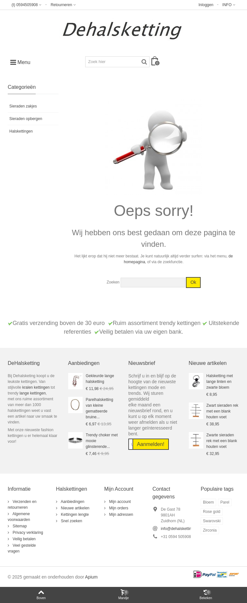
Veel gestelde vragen (22, 548)
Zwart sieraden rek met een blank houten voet (222, 411)
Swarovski (212, 521)
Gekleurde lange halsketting (100, 379)
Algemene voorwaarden (19, 517)
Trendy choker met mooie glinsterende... (102, 441)
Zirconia (210, 530)
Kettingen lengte (74, 514)
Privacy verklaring (27, 532)
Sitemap (19, 526)
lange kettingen (33, 393)
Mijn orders (118, 508)
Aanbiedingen (72, 501)
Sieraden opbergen (25, 118)
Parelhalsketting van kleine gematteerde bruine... (99, 408)
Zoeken (112, 282)
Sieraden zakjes (23, 106)
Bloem (208, 502)
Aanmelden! (150, 444)
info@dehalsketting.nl (179, 528)
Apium (91, 577)
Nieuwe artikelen (74, 508)
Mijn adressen (120, 514)
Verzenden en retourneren (22, 504)
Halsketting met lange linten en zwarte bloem (219, 382)
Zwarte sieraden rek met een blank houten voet (221, 441)
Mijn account (119, 501)
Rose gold (211, 511)
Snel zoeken (71, 521)
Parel (224, 502)
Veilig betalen (24, 539)
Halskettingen (21, 131)
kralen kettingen (35, 387)
